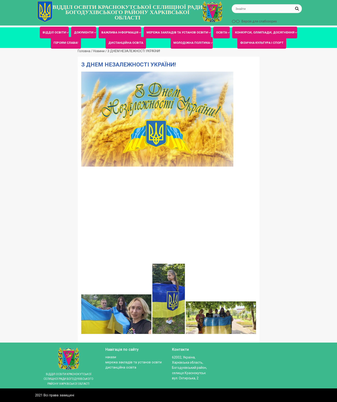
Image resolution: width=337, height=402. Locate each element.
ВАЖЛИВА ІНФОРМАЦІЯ (119, 32)
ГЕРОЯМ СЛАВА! (66, 42)
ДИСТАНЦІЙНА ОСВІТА (125, 42)
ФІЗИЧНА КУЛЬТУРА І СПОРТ (261, 42)
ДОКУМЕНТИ (83, 32)
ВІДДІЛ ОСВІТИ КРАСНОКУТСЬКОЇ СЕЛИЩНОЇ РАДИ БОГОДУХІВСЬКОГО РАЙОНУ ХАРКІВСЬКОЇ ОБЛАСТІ (127, 12)
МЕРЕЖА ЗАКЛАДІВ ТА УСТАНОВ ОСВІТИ (177, 32)
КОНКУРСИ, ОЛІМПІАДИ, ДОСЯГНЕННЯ (264, 32)
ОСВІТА (221, 32)
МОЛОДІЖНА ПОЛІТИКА (191, 42)
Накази (110, 357)
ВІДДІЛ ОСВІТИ (54, 32)
